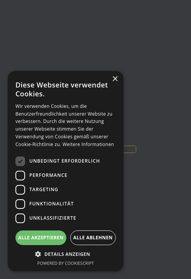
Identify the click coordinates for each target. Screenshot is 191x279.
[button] (65, 254)
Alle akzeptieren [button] (41, 237)
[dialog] (65, 171)
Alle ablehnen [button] (93, 237)
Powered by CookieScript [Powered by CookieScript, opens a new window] (65, 263)
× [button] (115, 79)
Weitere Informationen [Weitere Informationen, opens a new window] (88, 144)
